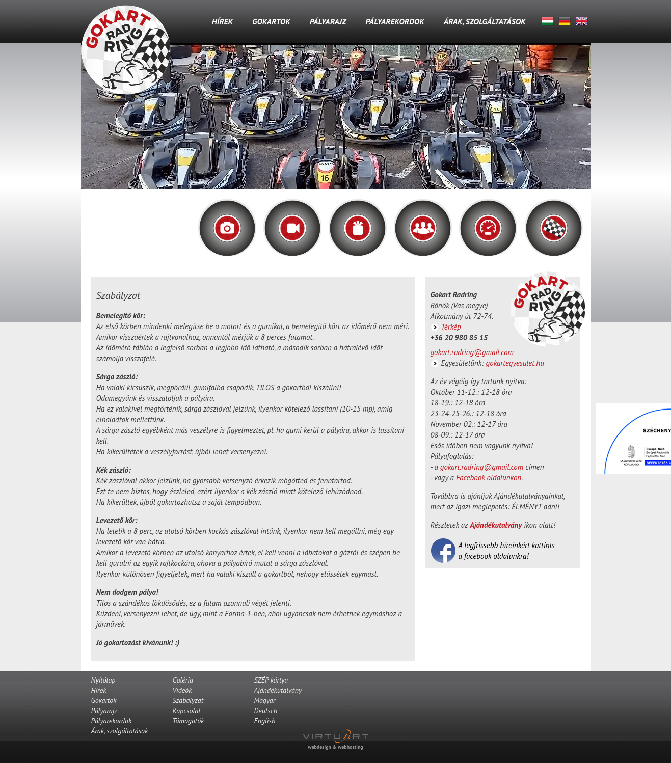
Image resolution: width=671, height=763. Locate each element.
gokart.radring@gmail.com (472, 352)
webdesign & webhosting (335, 747)
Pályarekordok (394, 21)
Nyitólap (103, 680)
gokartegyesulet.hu (515, 363)
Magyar (548, 21)
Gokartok (271, 21)
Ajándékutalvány (496, 525)
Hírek (222, 21)
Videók (182, 690)
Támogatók (188, 720)
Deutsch (564, 21)
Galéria (183, 680)
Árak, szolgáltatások (485, 21)
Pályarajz (328, 21)
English (582, 21)
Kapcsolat (187, 710)
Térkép (451, 327)
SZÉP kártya (271, 680)
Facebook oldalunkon (488, 477)
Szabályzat (188, 700)
